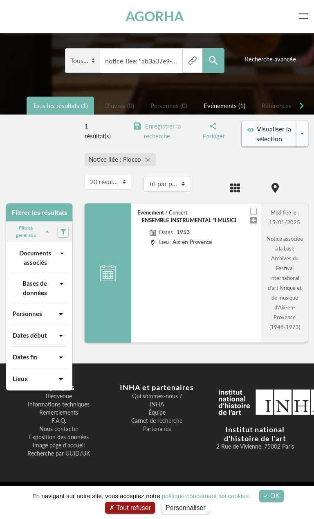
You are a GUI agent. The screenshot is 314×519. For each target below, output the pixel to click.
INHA (157, 404)
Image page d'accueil (59, 445)
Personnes (39, 314)
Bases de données (44, 287)
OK (271, 495)
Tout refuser (130, 507)
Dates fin (39, 357)
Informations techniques (59, 404)
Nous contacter (58, 429)
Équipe (157, 413)
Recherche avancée (270, 59)
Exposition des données (59, 437)
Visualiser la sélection (269, 133)
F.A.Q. (59, 421)
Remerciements (58, 413)
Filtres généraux (34, 231)
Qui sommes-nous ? (157, 396)
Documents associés (42, 257)
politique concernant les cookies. (206, 495)
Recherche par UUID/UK (58, 453)
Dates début (39, 336)
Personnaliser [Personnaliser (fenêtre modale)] (186, 507)
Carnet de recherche (156, 421)
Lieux (39, 379)
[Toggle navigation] (305, 16)
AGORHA (155, 16)
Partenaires (157, 429)
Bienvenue (59, 396)
